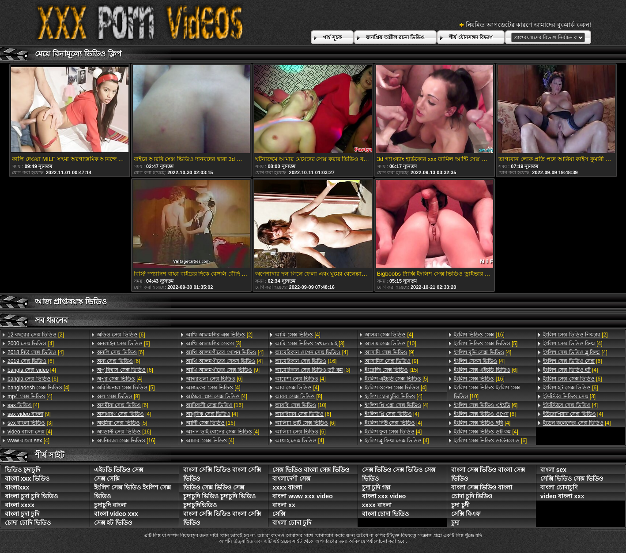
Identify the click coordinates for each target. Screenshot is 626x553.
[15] (392, 370)
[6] (31, 361)
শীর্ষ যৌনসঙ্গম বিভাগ (471, 37)
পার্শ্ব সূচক (332, 37)
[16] (124, 432)
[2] (36, 335)
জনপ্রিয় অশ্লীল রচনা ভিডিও (395, 37)
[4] (31, 343)
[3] (30, 423)
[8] (118, 396)
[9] (29, 414)
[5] (126, 388)
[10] (300, 405)
